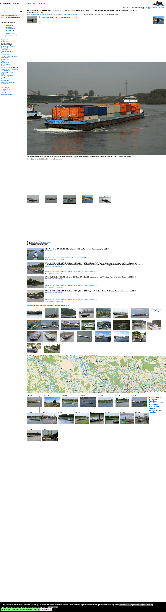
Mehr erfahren (53, 607)
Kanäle (3, 74)
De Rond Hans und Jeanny (53, 266)
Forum (29, 3)
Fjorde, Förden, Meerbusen (9, 69)
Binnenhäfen (5, 62)
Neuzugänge (5, 87)
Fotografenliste (5, 89)
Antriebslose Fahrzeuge (8, 46)
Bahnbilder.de (9, 25)
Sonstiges (4, 79)
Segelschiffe (4, 41)
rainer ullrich (49, 250)
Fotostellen (4, 91)
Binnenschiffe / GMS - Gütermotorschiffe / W (59, 17)
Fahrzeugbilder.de (10, 28)
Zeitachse (4, 92)
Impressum (41, 3)
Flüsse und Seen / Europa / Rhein (54, 257)
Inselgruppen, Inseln (7, 72)
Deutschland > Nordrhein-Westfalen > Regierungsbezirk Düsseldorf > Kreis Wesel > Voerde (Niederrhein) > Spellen (62, 355)
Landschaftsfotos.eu (10, 35)
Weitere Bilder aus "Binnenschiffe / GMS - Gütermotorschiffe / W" (48, 305)
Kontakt (34, 3)
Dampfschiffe (5, 49)
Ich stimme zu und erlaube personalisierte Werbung (20, 609)
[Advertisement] (58, 41)
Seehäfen (4, 66)
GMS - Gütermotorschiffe (71, 14)
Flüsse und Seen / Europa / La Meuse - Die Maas (58, 271)
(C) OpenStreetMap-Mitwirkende (154, 392)
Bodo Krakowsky (32, 159)
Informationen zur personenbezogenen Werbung (136, 605)
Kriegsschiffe (5, 54)
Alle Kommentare (45, 242)
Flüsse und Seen (6, 71)
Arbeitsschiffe (5, 58)
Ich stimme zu (45, 609)
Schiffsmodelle (5, 80)
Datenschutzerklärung (7, 94)
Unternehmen (5, 84)
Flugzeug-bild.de (10, 32)
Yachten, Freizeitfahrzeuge (9, 56)
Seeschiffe (4, 53)
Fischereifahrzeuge (7, 51)
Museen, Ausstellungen (8, 82)
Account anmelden (158, 8)
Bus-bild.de (8, 27)
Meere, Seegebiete (7, 75)
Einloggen (148, 8)
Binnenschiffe (58, 14)
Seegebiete (4, 40)
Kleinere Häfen (5, 64)
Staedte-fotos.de (10, 33)
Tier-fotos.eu (8, 37)
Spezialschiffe (5, 59)
